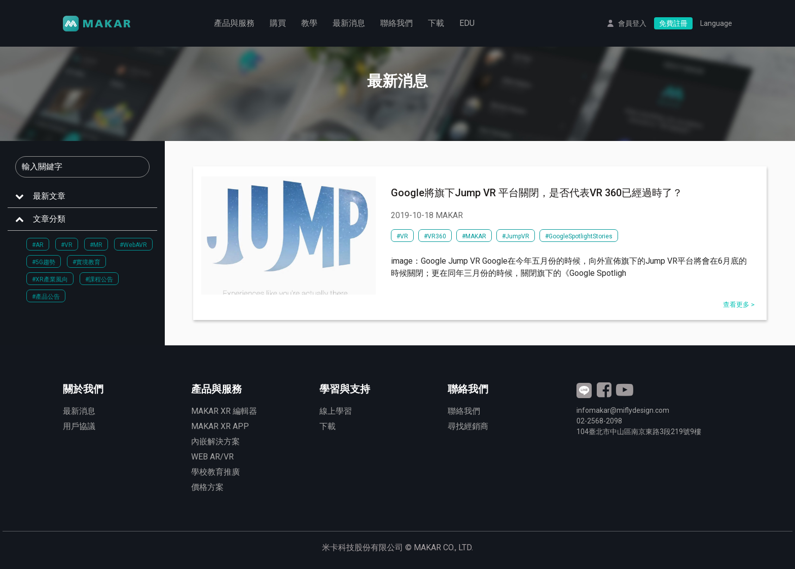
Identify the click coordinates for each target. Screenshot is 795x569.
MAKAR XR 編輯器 (224, 411)
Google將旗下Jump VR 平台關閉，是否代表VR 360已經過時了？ (536, 193)
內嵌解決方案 (215, 441)
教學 (309, 23)
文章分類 (49, 219)
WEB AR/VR (212, 456)
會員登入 (632, 23)
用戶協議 (79, 426)
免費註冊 (673, 23)
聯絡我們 (396, 23)
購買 (278, 23)
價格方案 (207, 487)
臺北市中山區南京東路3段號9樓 (638, 432)
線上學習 (335, 411)
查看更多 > (738, 304)
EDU (467, 23)
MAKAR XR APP (220, 426)
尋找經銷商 (468, 426)
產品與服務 (234, 23)
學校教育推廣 (215, 472)
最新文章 (49, 196)
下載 (436, 23)
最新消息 (349, 23)
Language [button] (716, 23)
